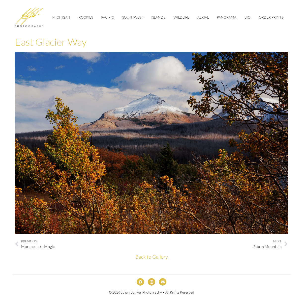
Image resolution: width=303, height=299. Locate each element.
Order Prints (271, 17)
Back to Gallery (151, 257)
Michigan (61, 17)
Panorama (226, 17)
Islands (158, 17)
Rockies (86, 17)
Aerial (203, 17)
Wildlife (181, 17)
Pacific (107, 17)
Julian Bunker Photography (141, 292)
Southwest (132, 17)
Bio (247, 17)
